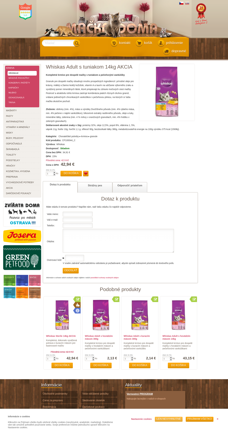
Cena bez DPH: (54, 152)
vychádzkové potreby (20, 182)
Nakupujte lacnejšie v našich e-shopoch (146, 396)
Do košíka (71, 173)
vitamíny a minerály (18, 127)
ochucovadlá (16, 97)
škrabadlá (12, 149)
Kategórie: (51, 136)
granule (14, 73)
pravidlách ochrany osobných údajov (105, 278)
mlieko (12, 92)
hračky (10, 165)
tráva (12, 102)
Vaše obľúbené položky (95, 393)
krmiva (10, 68)
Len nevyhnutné (168, 418)
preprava (12, 177)
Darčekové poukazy (93, 407)
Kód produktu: (53, 140)
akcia (9, 188)
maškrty (11, 110)
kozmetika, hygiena (18, 171)
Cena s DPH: (53, 165)
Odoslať (70, 270)
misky (9, 132)
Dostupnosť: (52, 148)
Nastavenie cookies (141, 419)
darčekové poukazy (18, 193)
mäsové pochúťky (19, 78)
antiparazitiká (15, 121)
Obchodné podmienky (55, 393)
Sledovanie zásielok (93, 400)
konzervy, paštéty (19, 83)
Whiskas (60, 144)
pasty (9, 116)
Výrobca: (50, 144)
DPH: (48, 156)
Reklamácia (49, 407)
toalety (11, 154)
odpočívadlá (14, 143)
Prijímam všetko (199, 418)
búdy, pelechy (14, 138)
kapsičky (14, 87)
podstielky (13, 160)
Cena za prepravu (53, 400)
